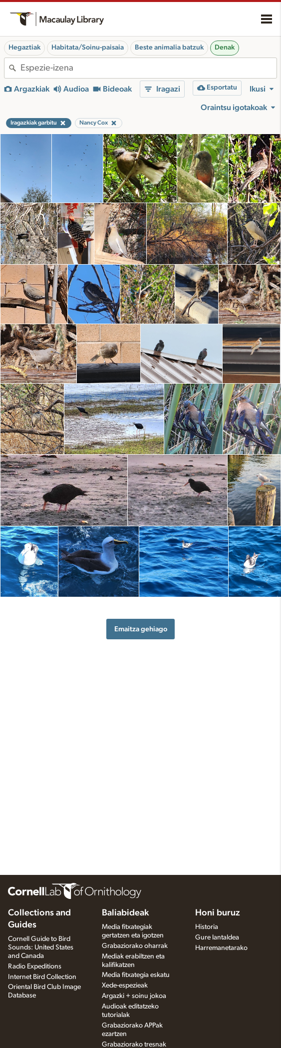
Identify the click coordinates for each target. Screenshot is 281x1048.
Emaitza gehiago (140, 629)
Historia (206, 926)
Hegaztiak (24, 47)
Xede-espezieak (125, 985)
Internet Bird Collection (42, 976)
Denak (225, 47)
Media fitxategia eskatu (136, 974)
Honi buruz (217, 912)
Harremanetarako (221, 947)
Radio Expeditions (34, 966)
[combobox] (148, 68)
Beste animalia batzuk (169, 47)
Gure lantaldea (217, 937)
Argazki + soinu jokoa (134, 995)
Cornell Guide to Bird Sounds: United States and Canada (40, 947)
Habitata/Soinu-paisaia (87, 47)
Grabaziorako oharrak (135, 945)
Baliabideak (125, 912)
